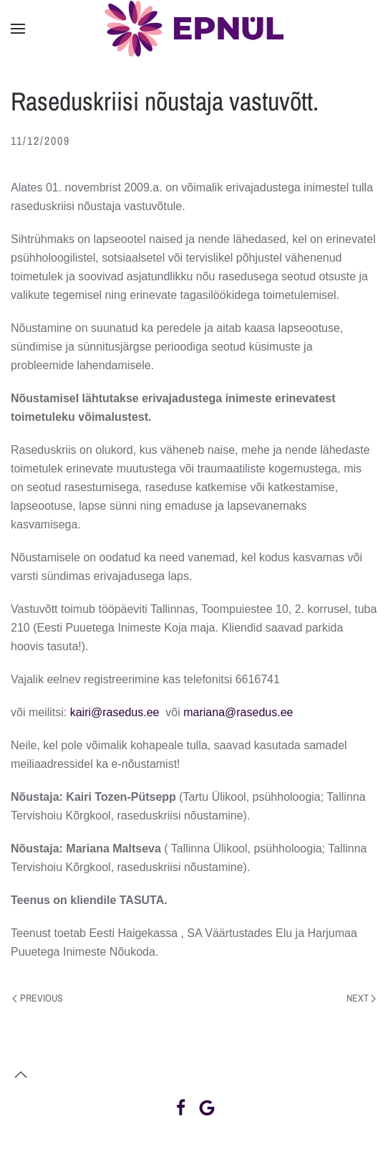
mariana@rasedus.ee (238, 712)
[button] (18, 28)
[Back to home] (194, 28)
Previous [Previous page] (37, 998)
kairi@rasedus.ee (115, 712)
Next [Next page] (361, 998)
